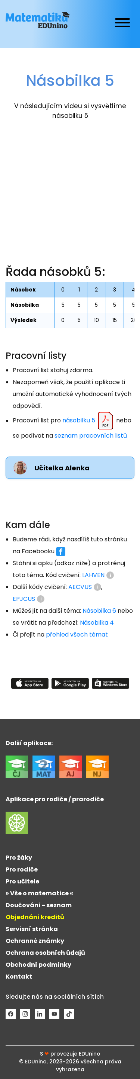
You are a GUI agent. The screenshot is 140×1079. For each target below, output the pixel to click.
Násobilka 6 (99, 610)
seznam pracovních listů (91, 435)
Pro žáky (19, 857)
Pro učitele (22, 881)
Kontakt (19, 976)
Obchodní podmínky (38, 964)
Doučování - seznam (39, 905)
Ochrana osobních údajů (45, 952)
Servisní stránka (32, 929)
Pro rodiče (22, 869)
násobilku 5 (88, 421)
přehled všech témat (77, 634)
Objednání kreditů (35, 917)
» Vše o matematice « (39, 893)
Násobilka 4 (97, 622)
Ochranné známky (35, 941)
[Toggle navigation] (122, 24)
